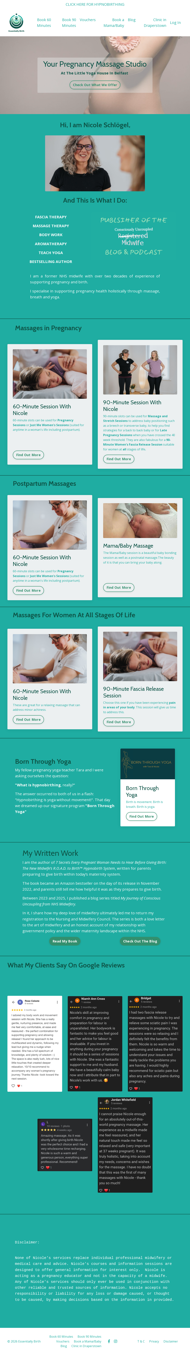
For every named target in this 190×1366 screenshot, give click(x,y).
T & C (141, 1341)
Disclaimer (170, 1341)
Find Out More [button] (28, 454)
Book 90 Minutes (68, 22)
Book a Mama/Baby (113, 22)
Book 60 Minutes (43, 22)
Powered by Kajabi (171, 1356)
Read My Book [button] (65, 941)
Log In (175, 22)
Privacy (154, 1341)
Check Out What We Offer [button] (95, 84)
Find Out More (141, 815)
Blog (131, 19)
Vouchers (87, 19)
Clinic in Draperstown (154, 22)
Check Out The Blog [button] (140, 941)
